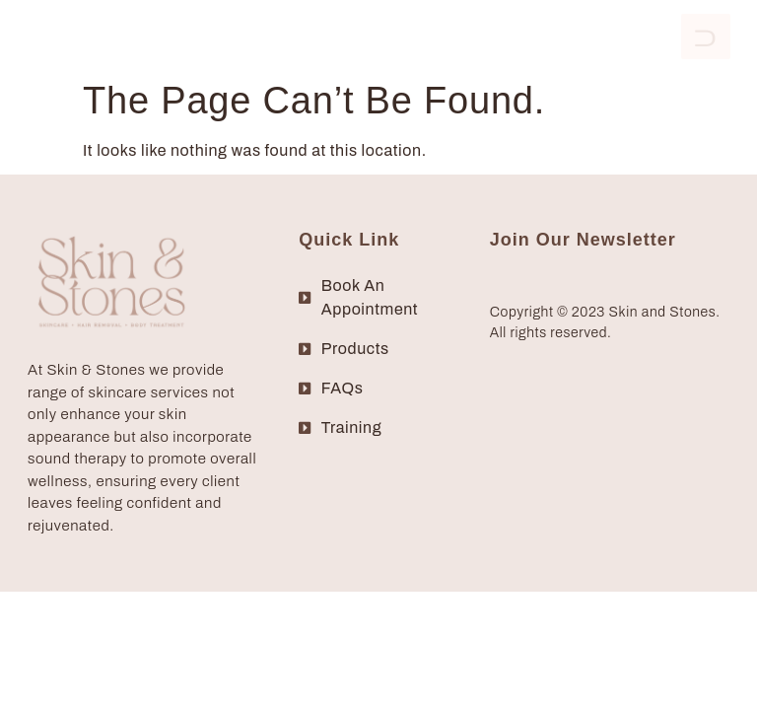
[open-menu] (705, 36)
